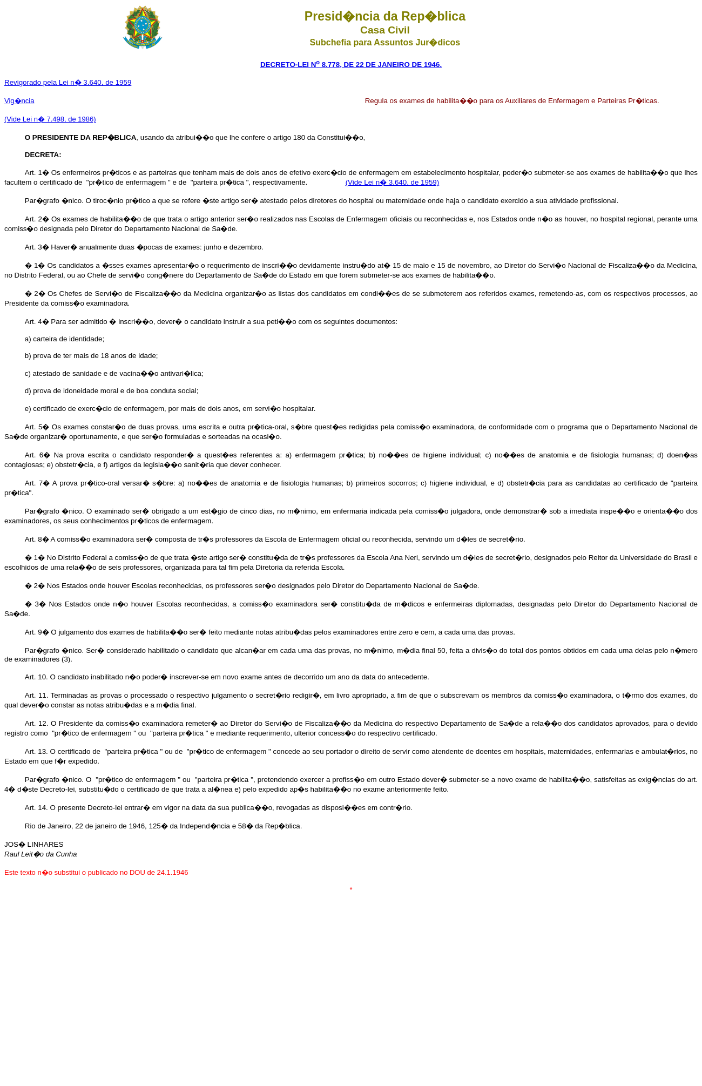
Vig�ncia (19, 101)
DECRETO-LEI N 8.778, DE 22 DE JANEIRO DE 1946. (351, 64)
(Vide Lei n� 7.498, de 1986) (50, 119)
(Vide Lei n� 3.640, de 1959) (393, 182)
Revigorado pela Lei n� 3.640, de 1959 (67, 82)
